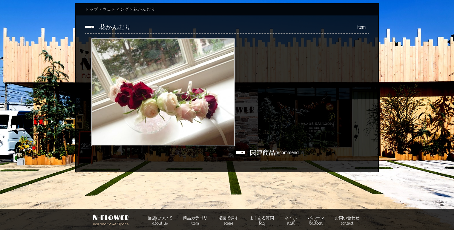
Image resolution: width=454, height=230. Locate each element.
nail (291, 221)
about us (160, 221)
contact (347, 221)
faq (261, 221)
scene (228, 221)
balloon (316, 221)
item (195, 221)
